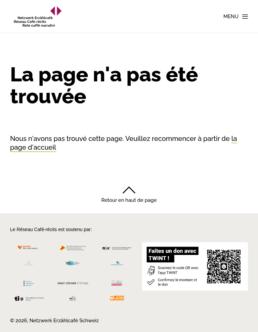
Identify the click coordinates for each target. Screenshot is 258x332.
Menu (231, 16)
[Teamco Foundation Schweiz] (29, 282)
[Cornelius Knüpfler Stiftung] (29, 264)
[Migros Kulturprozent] (29, 249)
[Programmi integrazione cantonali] (73, 299)
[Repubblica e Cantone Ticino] (29, 300)
